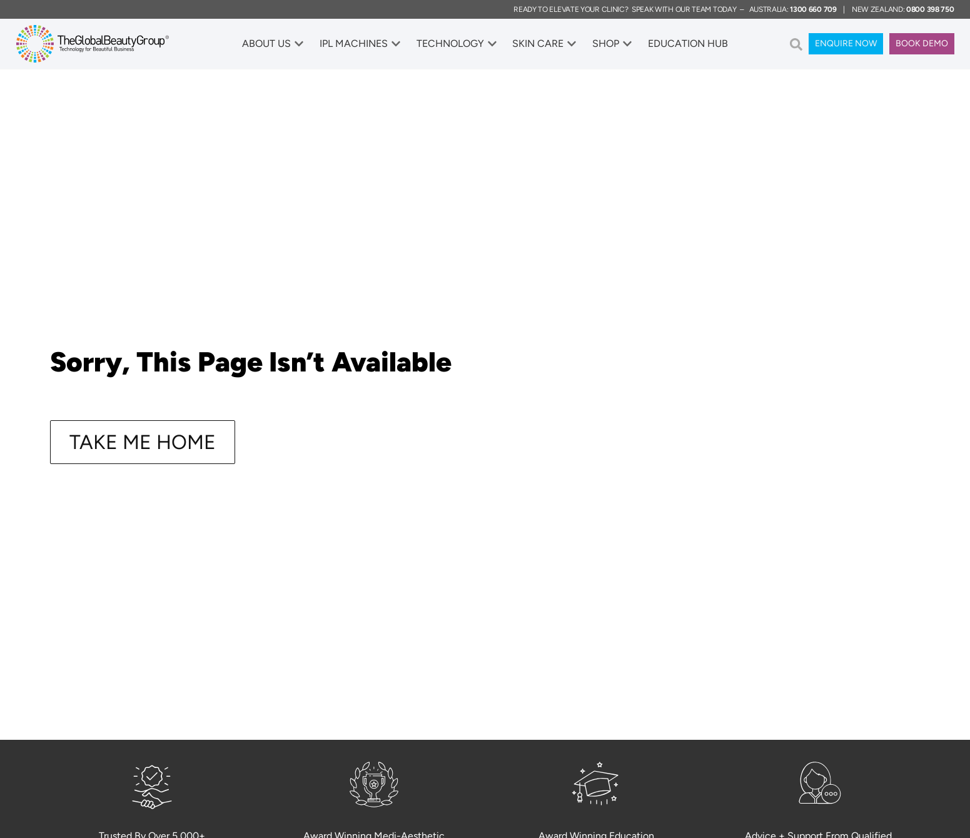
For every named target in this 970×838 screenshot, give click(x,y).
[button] (796, 44)
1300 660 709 (813, 9)
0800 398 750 (930, 9)
